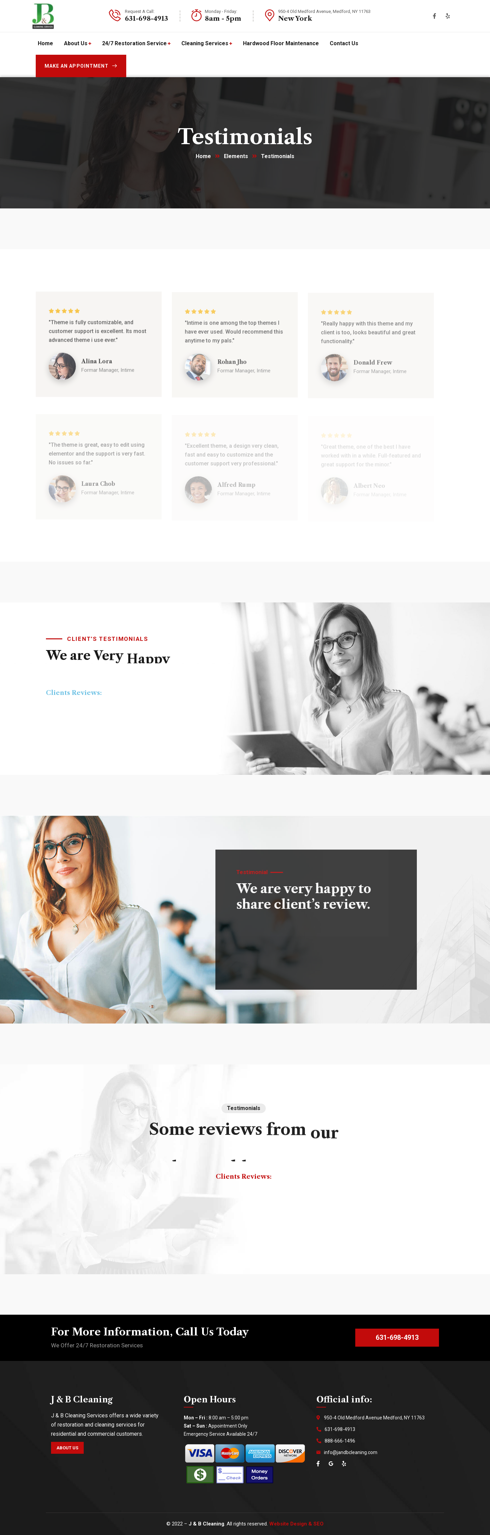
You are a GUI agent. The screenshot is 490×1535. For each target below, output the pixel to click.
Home (203, 156)
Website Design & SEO (296, 1524)
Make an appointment (81, 66)
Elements (236, 156)
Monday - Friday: (221, 11)
